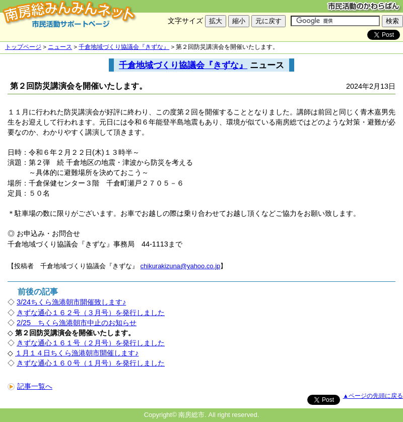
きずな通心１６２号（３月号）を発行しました (91, 313)
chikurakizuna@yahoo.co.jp (181, 266)
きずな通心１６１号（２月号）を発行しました (91, 343)
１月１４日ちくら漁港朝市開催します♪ (77, 353)
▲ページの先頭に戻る (373, 396)
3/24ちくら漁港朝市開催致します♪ (71, 302)
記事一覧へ (30, 386)
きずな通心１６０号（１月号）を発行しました (91, 363)
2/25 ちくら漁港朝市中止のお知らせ (77, 323)
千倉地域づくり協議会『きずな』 (124, 47)
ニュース (60, 47)
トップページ (23, 47)
